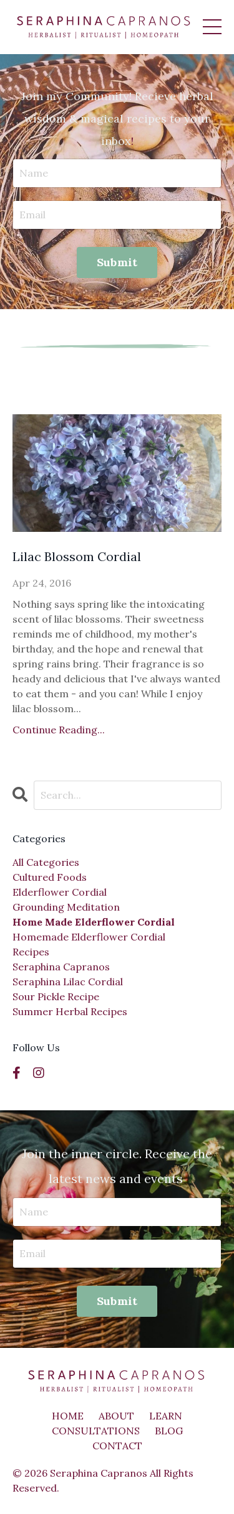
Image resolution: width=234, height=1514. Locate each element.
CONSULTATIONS (96, 1430)
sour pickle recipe (55, 996)
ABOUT (116, 1416)
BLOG (169, 1430)
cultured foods (49, 877)
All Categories (45, 862)
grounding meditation (66, 907)
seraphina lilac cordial (67, 981)
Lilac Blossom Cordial (76, 556)
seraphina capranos (61, 966)
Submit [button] (117, 262)
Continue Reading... (58, 729)
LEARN (165, 1416)
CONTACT (117, 1445)
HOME (68, 1416)
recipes (30, 951)
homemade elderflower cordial (88, 937)
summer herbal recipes (69, 1011)
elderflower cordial (59, 892)
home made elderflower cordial (93, 922)
